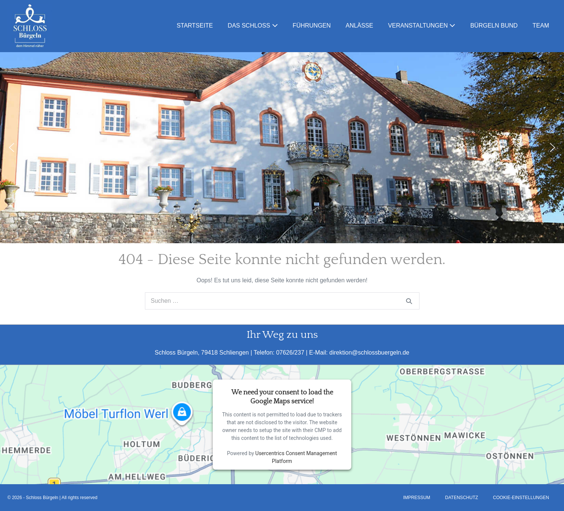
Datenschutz (461, 497)
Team (541, 25)
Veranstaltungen (422, 25)
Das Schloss (253, 25)
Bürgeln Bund (493, 25)
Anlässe (359, 25)
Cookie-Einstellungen (521, 497)
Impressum (416, 497)
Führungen (312, 25)
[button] (12, 147)
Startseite (195, 25)
